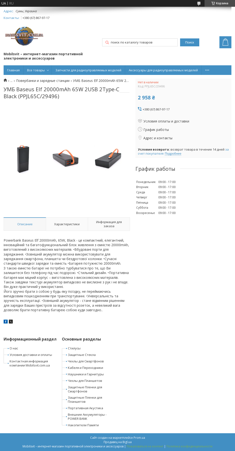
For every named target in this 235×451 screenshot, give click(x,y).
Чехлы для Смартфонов (86, 361)
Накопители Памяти (83, 425)
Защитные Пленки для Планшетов (85, 399)
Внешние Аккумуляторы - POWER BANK (87, 416)
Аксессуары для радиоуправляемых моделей (163, 70)
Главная (13, 70)
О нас (14, 348)
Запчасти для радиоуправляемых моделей (88, 70)
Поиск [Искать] (189, 42)
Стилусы (74, 348)
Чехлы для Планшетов (85, 380)
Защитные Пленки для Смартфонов (85, 389)
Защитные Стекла (82, 355)
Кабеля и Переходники (85, 368)
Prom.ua (139, 438)
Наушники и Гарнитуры (86, 374)
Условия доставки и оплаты (31, 355)
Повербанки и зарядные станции (43, 81)
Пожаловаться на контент (145, 446)
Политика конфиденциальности (189, 446)
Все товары (36, 70)
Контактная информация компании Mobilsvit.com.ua (30, 363)
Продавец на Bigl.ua (118, 442)
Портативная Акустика (85, 408)
